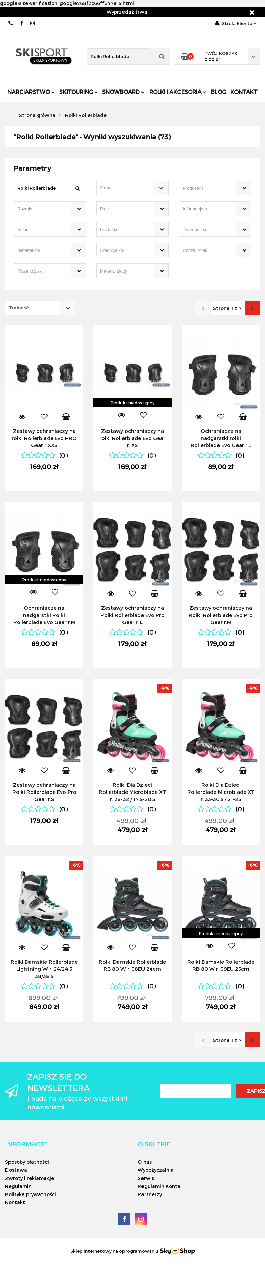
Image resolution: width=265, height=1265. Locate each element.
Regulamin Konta (159, 1186)
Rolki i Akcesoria (177, 91)
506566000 (11, 23)
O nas (145, 1162)
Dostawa (16, 1170)
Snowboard (123, 91)
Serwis (146, 1178)
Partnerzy (150, 1194)
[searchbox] (205, 188)
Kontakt (244, 91)
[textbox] (126, 188)
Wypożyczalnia (156, 1170)
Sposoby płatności (27, 1162)
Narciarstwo (31, 91)
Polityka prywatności (30, 1194)
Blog (218, 91)
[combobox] (132, 188)
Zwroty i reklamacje (29, 1178)
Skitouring (78, 91)
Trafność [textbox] (19, 307)
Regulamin (18, 1186)
